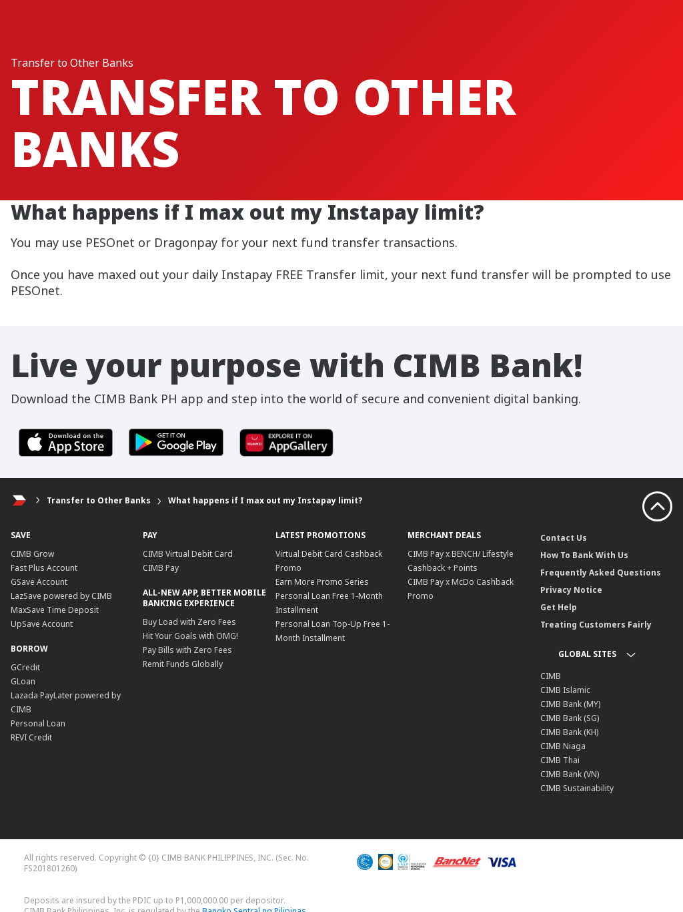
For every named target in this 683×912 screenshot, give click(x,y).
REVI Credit (31, 737)
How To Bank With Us (584, 555)
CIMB (550, 676)
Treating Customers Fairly (596, 624)
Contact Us (563, 537)
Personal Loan (38, 723)
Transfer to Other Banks (99, 500)
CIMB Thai (560, 760)
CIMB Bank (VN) (569, 774)
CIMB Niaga (563, 746)
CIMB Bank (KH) (569, 732)
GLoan (23, 681)
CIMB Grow (32, 553)
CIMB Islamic (565, 690)
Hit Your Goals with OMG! (190, 636)
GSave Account (39, 582)
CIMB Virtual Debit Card (188, 553)
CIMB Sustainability (577, 788)
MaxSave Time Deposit (55, 610)
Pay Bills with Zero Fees (187, 650)
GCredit (25, 667)
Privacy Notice (571, 590)
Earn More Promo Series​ (322, 582)
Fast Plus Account (44, 568)
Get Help (558, 607)
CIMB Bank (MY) (570, 704)
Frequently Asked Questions (600, 572)
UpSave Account (42, 624)
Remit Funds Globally (183, 664)
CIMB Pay (161, 568)
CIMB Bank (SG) (569, 718)
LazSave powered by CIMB (61, 596)
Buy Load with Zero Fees (189, 622)
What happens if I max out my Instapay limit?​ (265, 500)
